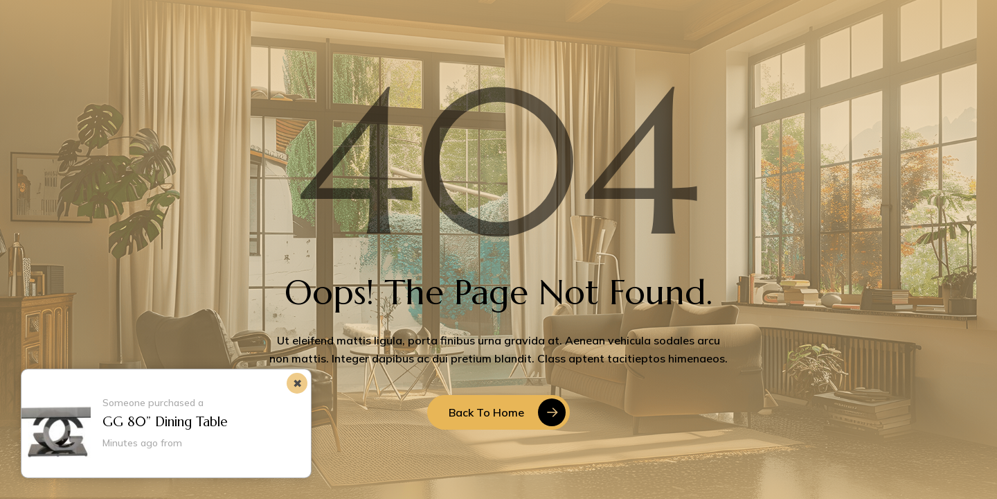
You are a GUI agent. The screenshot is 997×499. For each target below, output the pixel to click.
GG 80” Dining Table (165, 421)
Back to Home (486, 412)
